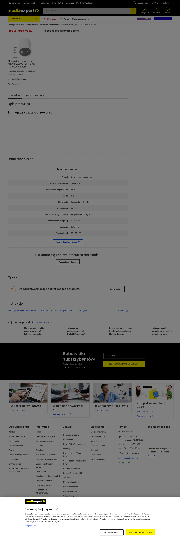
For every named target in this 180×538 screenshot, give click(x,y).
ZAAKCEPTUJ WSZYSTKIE (140, 532)
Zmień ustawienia (111, 532)
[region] (90, 517)
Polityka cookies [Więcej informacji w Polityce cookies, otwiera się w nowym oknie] (31, 525)
